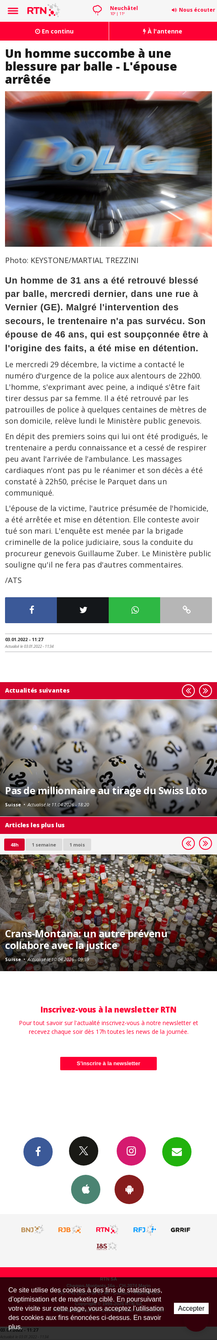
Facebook (38, 1151)
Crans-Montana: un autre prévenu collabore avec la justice (86, 939)
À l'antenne (162, 31)
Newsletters (176, 1151)
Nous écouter (197, 9)
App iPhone (85, 1189)
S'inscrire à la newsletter (108, 1063)
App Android (129, 1189)
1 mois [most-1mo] (77, 844)
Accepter (191, 1308)
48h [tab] (14, 844)
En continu (54, 31)
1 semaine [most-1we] (44, 844)
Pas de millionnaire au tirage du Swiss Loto (106, 790)
